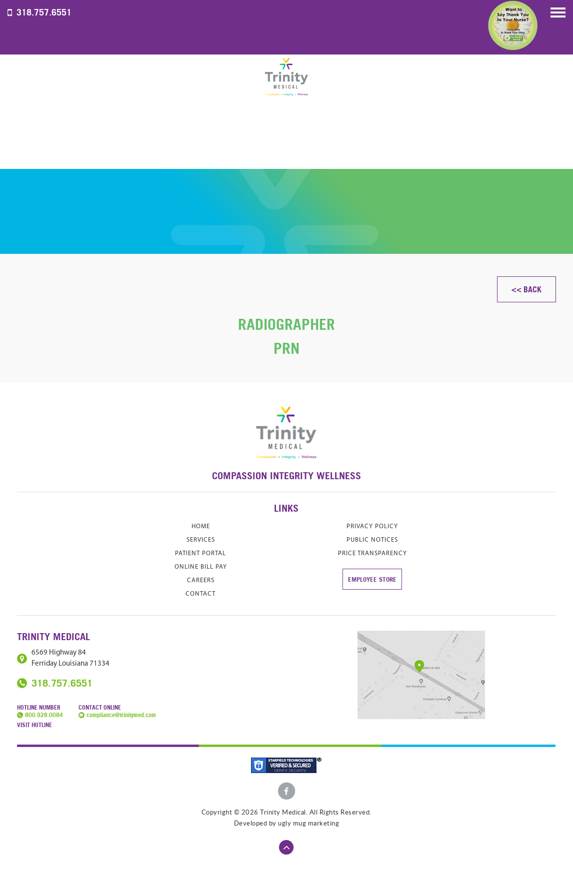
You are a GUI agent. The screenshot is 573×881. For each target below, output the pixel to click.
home (201, 526)
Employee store (372, 579)
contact (201, 594)
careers (200, 580)
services (200, 540)
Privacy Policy (372, 526)
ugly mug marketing (308, 823)
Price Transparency (372, 553)
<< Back (527, 289)
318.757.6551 (44, 12)
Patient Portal (200, 553)
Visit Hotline (34, 725)
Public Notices (372, 540)
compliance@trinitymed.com (121, 715)
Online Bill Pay (200, 567)
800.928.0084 (44, 715)
